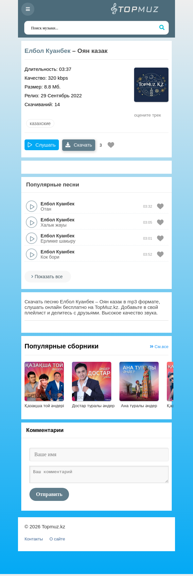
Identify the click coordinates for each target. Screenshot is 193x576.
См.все (159, 346)
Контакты (34, 540)
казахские (40, 123)
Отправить (49, 496)
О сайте (57, 540)
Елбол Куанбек (47, 50)
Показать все (48, 276)
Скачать (78, 145)
